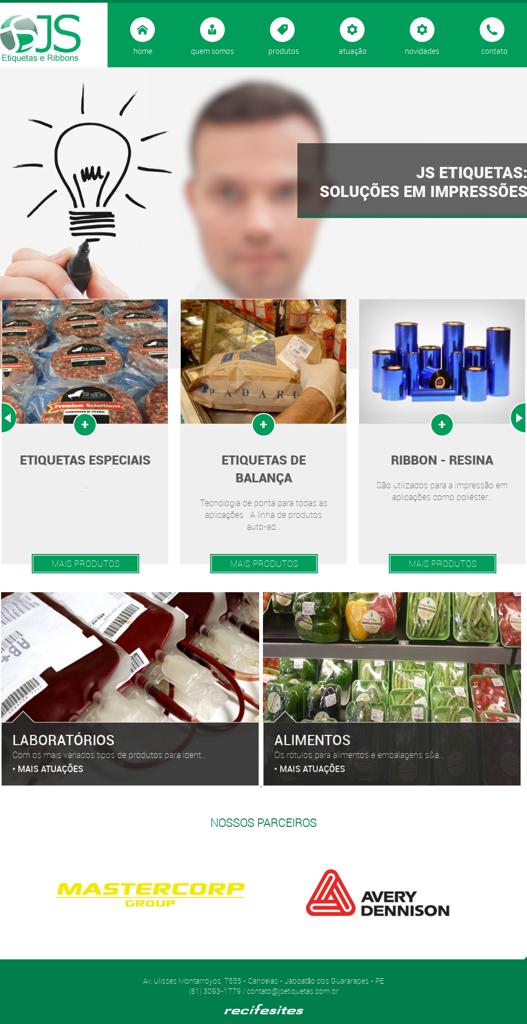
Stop (268, 957)
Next (517, 417)
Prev (8, 417)
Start (259, 957)
